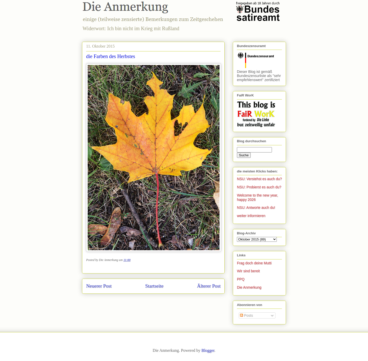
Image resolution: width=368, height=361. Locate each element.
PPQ (241, 279)
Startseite (154, 286)
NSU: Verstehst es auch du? (259, 179)
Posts (246, 315)
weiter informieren (251, 216)
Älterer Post (209, 286)
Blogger (207, 350)
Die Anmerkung (249, 287)
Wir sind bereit (248, 271)
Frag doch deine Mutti (254, 263)
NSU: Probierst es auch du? (259, 187)
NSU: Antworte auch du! (256, 207)
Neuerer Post (99, 286)
